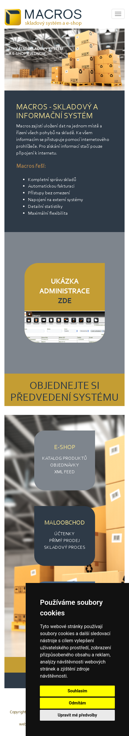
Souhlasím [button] (77, 691)
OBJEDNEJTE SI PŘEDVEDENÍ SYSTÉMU (64, 391)
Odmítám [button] (77, 703)
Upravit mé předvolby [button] (77, 715)
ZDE (64, 300)
